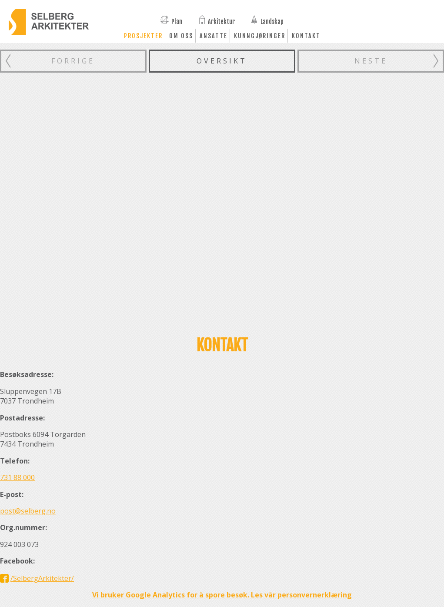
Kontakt (306, 36)
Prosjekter (143, 36)
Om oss (181, 36)
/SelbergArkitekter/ (42, 578)
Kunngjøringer (259, 36)
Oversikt (222, 61)
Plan (176, 21)
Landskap (272, 21)
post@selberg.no (28, 511)
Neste (370, 61)
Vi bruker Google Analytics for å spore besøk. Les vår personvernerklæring (222, 595)
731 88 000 (17, 477)
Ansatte (213, 36)
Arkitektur (221, 21)
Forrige (73, 61)
